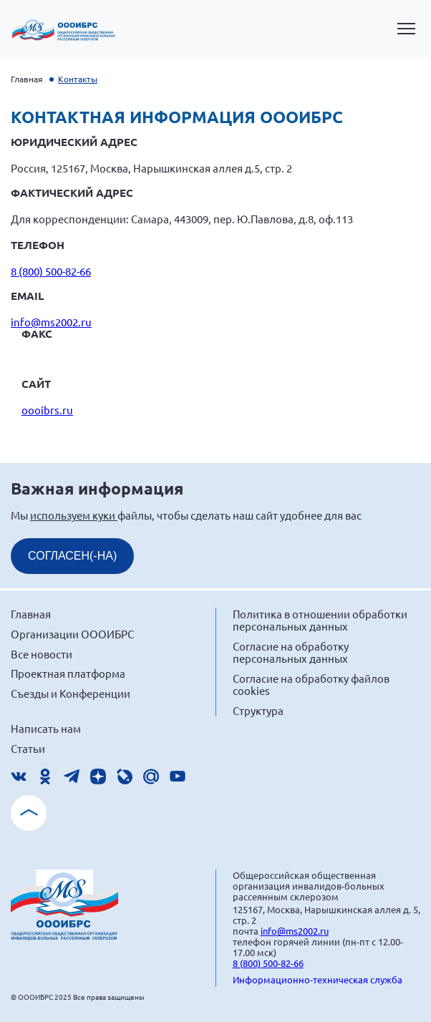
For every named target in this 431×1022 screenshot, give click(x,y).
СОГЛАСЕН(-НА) (72, 556)
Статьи (28, 748)
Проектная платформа (68, 673)
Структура (258, 710)
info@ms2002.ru (51, 321)
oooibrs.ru (47, 410)
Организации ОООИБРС (72, 634)
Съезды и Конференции (70, 693)
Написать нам (46, 728)
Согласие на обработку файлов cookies (311, 684)
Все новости (41, 654)
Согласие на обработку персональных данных (291, 652)
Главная (27, 78)
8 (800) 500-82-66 (51, 271)
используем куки (73, 515)
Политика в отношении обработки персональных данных (320, 620)
